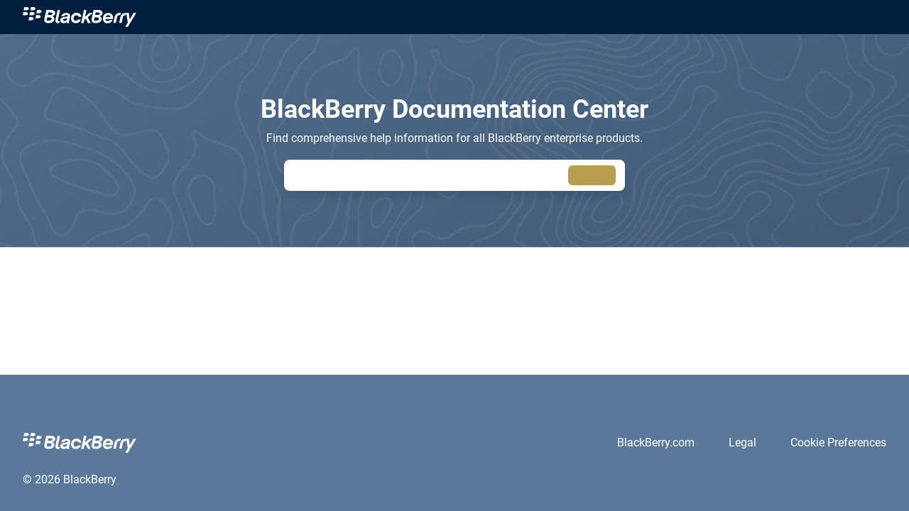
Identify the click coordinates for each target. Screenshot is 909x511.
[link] (79, 17)
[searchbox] (592, 175)
